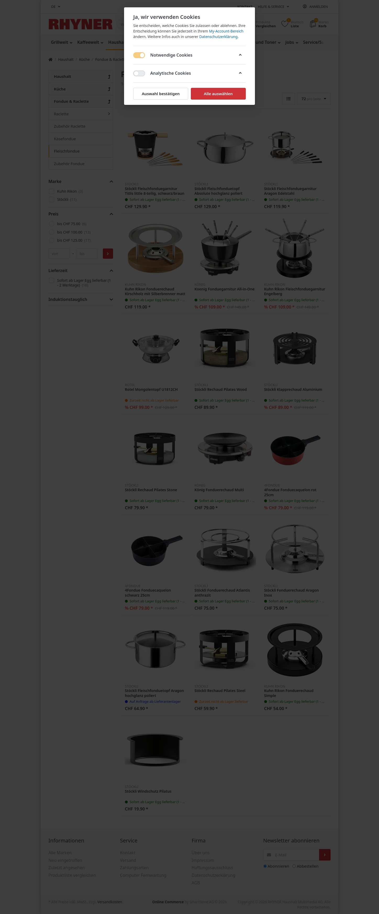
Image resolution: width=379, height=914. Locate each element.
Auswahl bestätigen (161, 93)
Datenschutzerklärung (218, 36)
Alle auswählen (218, 93)
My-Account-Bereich (226, 31)
